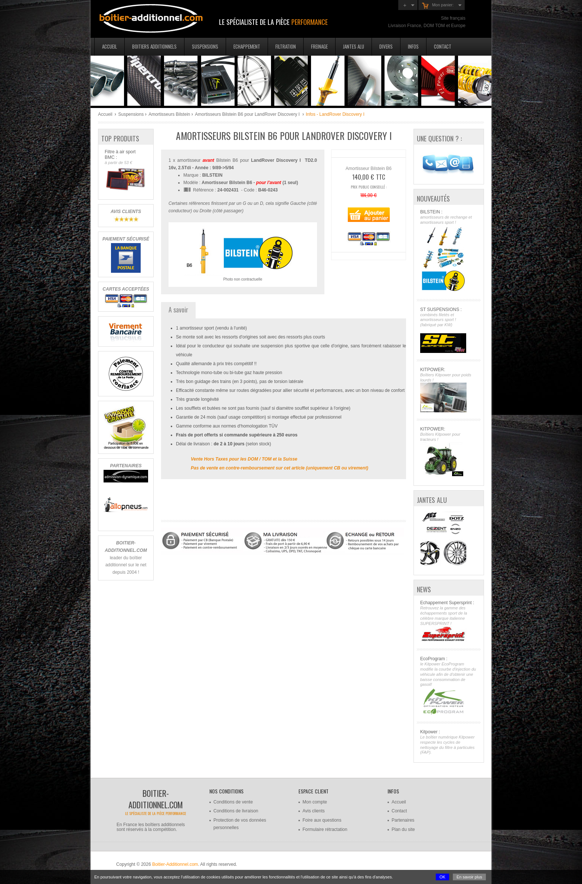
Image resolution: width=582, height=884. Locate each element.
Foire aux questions (322, 820)
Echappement (246, 46)
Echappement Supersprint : (448, 621)
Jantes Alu (353, 46)
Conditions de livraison (235, 810)
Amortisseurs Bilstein (169, 114)
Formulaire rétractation (325, 829)
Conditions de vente (233, 802)
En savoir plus (469, 877)
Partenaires (403, 820)
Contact (442, 46)
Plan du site (403, 829)
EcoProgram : (448, 685)
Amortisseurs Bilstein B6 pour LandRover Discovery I (248, 114)
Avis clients (314, 810)
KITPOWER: (448, 390)
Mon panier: (438, 6)
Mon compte (315, 802)
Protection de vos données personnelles (239, 824)
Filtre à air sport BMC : (126, 170)
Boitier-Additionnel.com (175, 864)
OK (442, 877)
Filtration (285, 46)
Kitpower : (448, 742)
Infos (413, 46)
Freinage (319, 46)
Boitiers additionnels (154, 46)
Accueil (109, 46)
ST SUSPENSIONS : (448, 330)
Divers (386, 46)
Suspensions (205, 46)
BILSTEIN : (448, 251)
